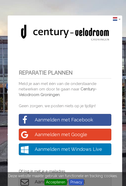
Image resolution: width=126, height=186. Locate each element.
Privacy (76, 182)
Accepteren (55, 182)
